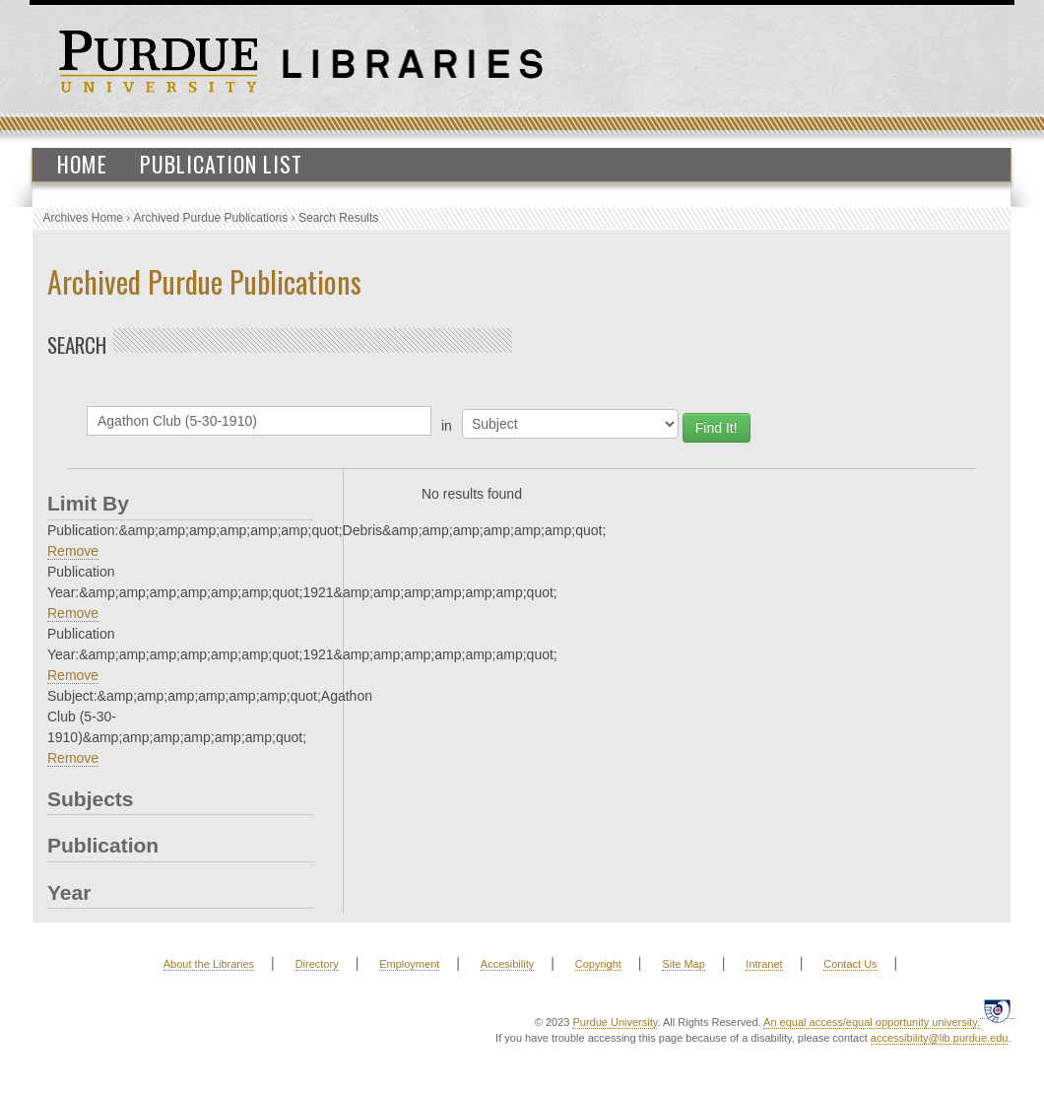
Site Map (683, 964)
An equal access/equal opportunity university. (871, 1022)
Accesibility (507, 964)
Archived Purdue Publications (211, 218)
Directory (317, 964)
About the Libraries (208, 964)
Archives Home (83, 218)
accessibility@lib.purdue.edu (940, 1038)
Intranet (764, 964)
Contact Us (850, 964)
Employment (409, 964)
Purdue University (614, 1022)
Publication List (221, 163)
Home (82, 163)
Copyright (598, 964)
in (446, 426)
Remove (72, 551)
